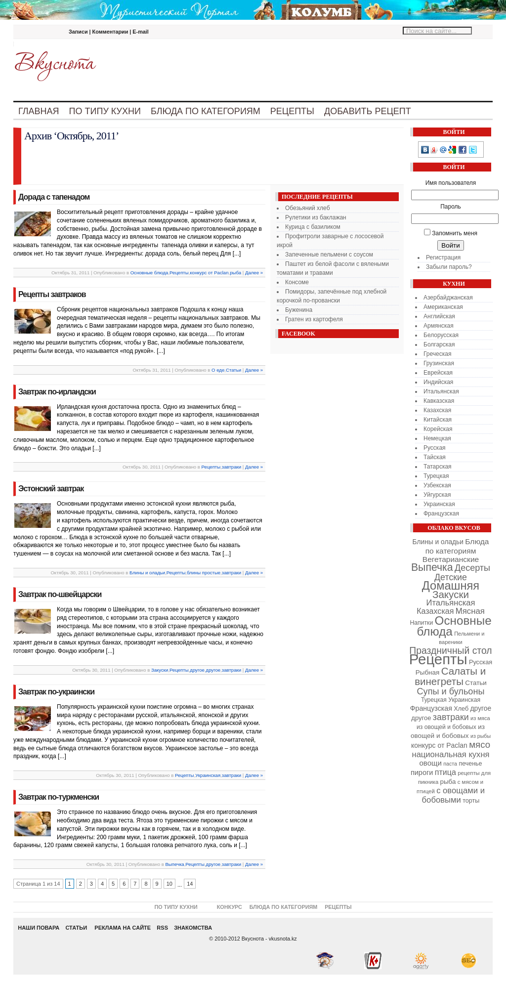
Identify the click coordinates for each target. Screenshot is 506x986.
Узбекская (437, 485)
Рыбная (428, 672)
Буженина (298, 309)
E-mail (140, 32)
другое (197, 670)
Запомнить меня (454, 233)
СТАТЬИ (76, 928)
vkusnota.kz (283, 939)
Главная (38, 111)
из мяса (480, 718)
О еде (217, 370)
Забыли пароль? (449, 266)
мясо (479, 744)
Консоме (297, 282)
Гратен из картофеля (314, 319)
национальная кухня (451, 754)
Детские (450, 577)
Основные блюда (149, 272)
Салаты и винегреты (450, 676)
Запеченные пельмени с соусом (329, 254)
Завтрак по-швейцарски (59, 594)
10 (169, 884)
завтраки (231, 467)
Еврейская (438, 372)
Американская (443, 306)
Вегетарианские (450, 559)
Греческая (437, 353)
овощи (430, 763)
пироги (422, 772)
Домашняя (450, 585)
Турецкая (436, 475)
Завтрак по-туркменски (58, 797)
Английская (439, 316)
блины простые (203, 572)
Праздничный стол (450, 650)
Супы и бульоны (451, 691)
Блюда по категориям (205, 111)
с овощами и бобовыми (453, 795)
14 (190, 884)
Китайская (437, 419)
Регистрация (443, 257)
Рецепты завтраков (52, 294)
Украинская (207, 775)
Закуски (159, 670)
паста (450, 764)
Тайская (434, 457)
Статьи (233, 370)
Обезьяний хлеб (307, 208)
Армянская (438, 325)
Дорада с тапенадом (53, 197)
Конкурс (229, 907)
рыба (235, 272)
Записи (78, 32)
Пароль (450, 206)
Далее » (254, 272)
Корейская (437, 429)
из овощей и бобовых (446, 727)
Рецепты (292, 111)
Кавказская (438, 400)
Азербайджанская (448, 297)
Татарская (437, 466)
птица (445, 772)
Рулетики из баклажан (315, 217)
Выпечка (174, 864)
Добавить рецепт (367, 111)
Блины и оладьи (147, 572)
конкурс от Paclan (209, 272)
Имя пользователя (450, 182)
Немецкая (437, 438)
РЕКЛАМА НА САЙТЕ (121, 928)
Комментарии (110, 32)
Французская (441, 513)
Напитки (421, 622)
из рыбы (480, 736)
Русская (434, 447)
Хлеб (461, 708)
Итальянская (441, 391)
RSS (162, 928)
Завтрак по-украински (56, 691)
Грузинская (438, 363)
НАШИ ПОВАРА (38, 928)
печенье (470, 763)
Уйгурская (437, 494)
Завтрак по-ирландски (57, 391)
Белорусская (441, 335)
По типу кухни (105, 111)
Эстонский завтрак (51, 488)
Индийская (438, 382)
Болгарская (439, 344)
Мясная (470, 611)
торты (471, 800)
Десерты (472, 568)
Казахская (437, 410)
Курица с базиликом (312, 226)
